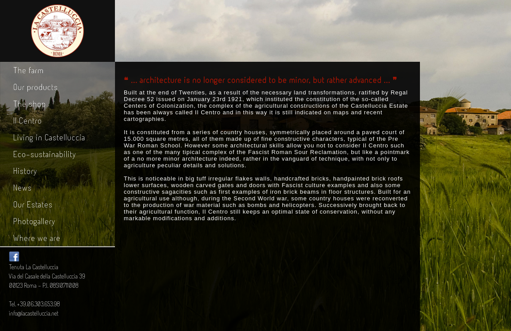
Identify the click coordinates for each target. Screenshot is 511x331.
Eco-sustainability (44, 154)
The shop (29, 104)
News (22, 187)
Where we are (37, 238)
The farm (28, 70)
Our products (35, 87)
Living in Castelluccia (49, 137)
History (25, 171)
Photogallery (34, 221)
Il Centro (27, 120)
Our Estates (33, 204)
